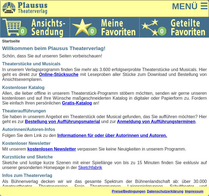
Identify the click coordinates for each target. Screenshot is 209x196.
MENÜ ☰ (190, 6)
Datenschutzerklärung (165, 191)
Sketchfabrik (90, 167)
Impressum (194, 191)
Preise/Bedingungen (129, 191)
